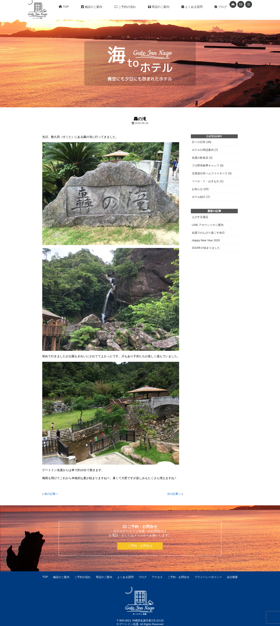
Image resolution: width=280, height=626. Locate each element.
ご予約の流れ (125, 6)
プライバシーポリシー (208, 577)
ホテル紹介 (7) (201, 196)
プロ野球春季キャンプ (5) (207, 165)
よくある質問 (192, 6)
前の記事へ (51, 493)
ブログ (220, 6)
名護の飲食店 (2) (202, 157)
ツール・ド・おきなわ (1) (207, 181)
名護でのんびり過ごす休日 (208, 232)
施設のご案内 (91, 6)
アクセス (157, 577)
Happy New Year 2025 (206, 240)
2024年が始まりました (206, 247)
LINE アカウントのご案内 (207, 224)
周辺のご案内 (158, 6)
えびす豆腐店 (200, 217)
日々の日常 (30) (201, 142)
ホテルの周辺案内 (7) (205, 149)
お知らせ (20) (200, 189)
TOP (64, 6)
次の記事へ (174, 493)
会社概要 (232, 577)
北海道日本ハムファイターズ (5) (212, 173)
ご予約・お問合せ (140, 545)
